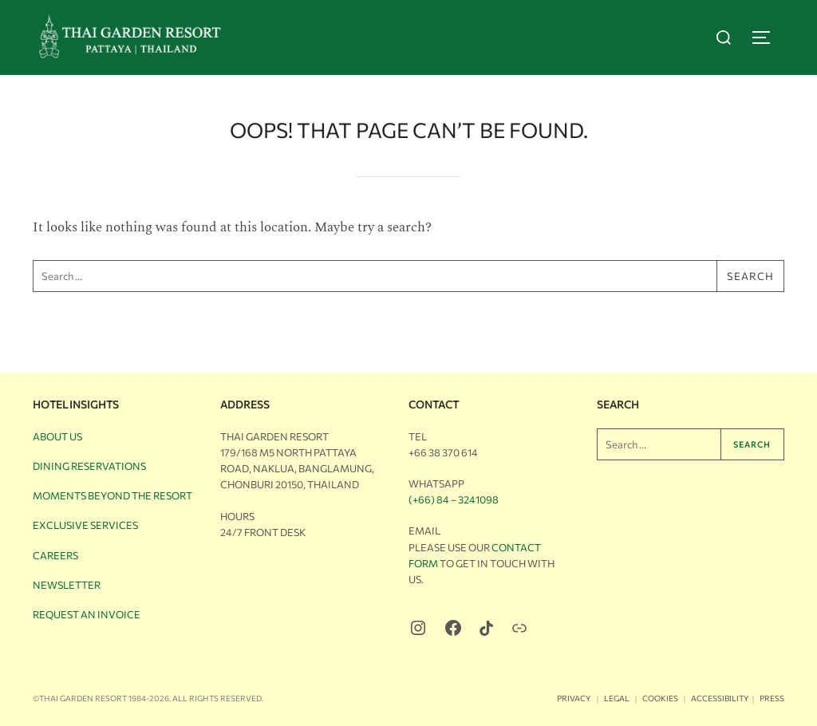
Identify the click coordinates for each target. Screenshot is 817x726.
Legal (617, 698)
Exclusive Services (85, 525)
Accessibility (720, 698)
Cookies (660, 698)
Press (772, 698)
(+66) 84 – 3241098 (453, 499)
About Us (57, 436)
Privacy (574, 698)
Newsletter (67, 584)
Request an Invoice (86, 614)
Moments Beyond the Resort (112, 495)
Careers (55, 555)
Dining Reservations (89, 466)
